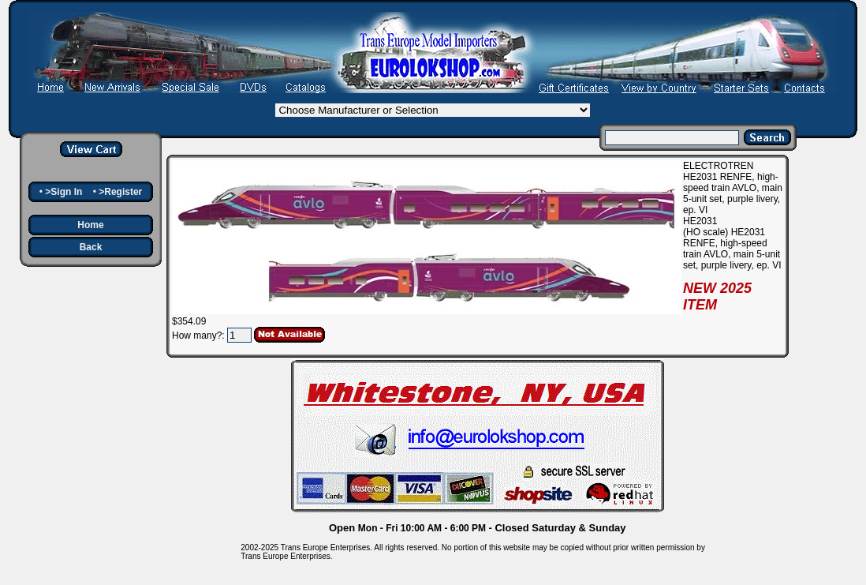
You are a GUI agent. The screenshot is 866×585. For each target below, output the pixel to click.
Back (91, 247)
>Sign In (63, 191)
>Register (120, 191)
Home (90, 225)
